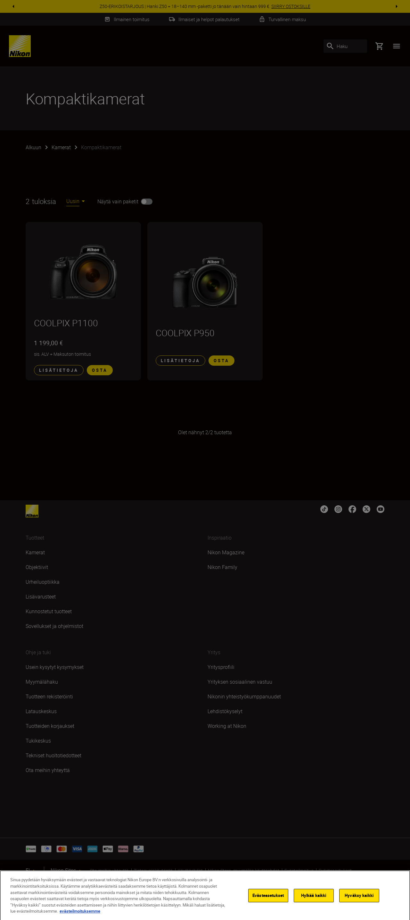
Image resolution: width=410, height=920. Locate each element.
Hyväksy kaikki (359, 901)
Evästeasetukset (268, 901)
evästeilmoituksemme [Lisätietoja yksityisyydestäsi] (80, 917)
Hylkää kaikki (313, 901)
